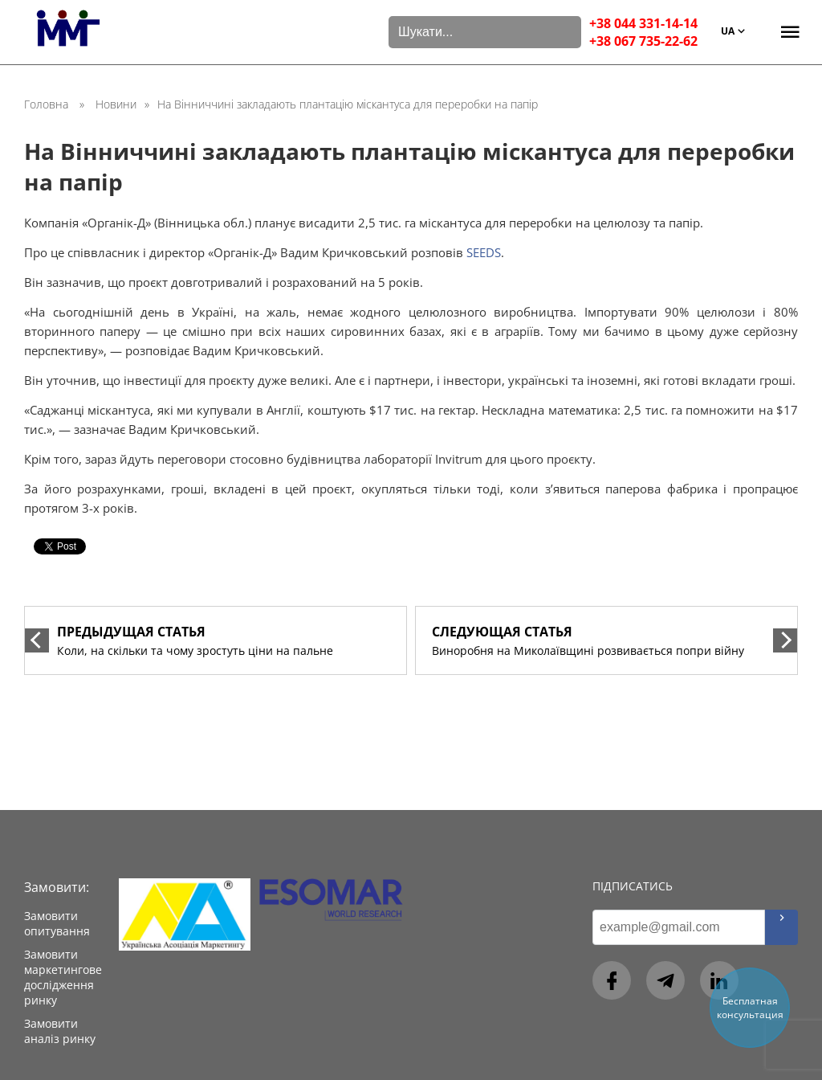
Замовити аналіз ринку (60, 1031)
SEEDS (483, 252)
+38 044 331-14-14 (643, 23)
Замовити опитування (57, 923)
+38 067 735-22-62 (643, 41)
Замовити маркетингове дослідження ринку (63, 977)
